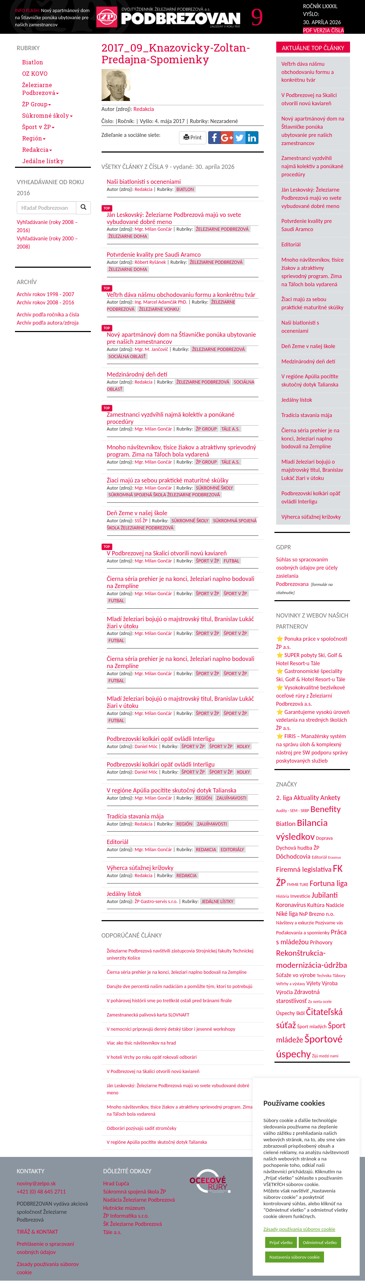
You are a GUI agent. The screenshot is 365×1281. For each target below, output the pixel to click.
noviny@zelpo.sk (36, 1183)
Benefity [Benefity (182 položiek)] (325, 809)
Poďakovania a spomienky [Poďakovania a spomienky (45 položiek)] (303, 932)
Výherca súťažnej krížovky (311, 516)
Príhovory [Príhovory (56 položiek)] (321, 942)
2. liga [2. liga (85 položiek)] (284, 798)
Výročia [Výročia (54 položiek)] (284, 992)
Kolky (243, 746)
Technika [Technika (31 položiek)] (324, 975)
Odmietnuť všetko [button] (320, 1242)
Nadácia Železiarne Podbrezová (139, 1199)
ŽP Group (36, 104)
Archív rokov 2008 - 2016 (45, 302)
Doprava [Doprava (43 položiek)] (324, 838)
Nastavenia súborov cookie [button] (294, 1257)
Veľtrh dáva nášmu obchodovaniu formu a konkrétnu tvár (308, 72)
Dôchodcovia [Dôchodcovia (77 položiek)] (293, 856)
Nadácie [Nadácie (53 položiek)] (335, 905)
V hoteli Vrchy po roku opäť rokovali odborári (152, 1057)
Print (193, 137)
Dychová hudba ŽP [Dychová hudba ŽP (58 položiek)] (297, 847)
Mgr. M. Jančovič (151, 349)
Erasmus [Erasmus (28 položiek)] (334, 857)
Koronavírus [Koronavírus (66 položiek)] (291, 905)
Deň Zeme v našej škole (308, 346)
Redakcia (37, 149)
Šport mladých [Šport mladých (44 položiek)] (312, 1027)
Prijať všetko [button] (281, 1242)
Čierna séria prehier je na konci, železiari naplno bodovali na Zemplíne (177, 972)
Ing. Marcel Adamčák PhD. (161, 302)
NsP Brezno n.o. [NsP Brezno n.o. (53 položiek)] (316, 914)
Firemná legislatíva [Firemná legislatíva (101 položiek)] (304, 869)
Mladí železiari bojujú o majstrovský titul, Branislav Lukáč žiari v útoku (312, 469)
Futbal (231, 561)
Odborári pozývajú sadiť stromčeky (141, 1128)
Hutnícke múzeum (124, 1208)
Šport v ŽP (38, 126)
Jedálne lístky (43, 161)
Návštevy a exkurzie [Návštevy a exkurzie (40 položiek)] (295, 923)
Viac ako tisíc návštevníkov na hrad (141, 1043)
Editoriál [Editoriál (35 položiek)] (319, 857)
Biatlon (32, 62)
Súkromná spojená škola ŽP (134, 1191)
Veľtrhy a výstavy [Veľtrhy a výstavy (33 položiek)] (290, 983)
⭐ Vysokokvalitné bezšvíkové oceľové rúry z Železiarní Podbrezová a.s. (310, 695)
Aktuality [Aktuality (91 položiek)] (306, 797)
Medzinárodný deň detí (308, 361)
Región (34, 138)
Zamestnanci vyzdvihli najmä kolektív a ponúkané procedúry (313, 166)
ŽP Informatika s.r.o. (126, 1215)
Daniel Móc (146, 746)
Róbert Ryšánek (150, 262)
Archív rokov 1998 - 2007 (45, 294)
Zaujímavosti (232, 798)
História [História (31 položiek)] (282, 896)
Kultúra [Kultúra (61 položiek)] (316, 904)
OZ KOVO (34, 73)
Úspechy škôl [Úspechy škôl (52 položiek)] (290, 1013)
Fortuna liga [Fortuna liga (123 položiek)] (329, 883)
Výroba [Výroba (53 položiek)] (330, 983)
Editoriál (291, 244)
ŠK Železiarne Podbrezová (132, 1224)
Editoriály (232, 850)
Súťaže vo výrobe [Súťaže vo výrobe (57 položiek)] (296, 975)
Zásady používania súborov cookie (299, 1229)
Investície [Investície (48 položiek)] (300, 896)
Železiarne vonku (159, 309)
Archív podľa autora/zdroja (47, 322)
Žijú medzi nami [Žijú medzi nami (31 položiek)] (325, 1055)
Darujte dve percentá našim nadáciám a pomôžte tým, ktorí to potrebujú (180, 986)
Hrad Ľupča (116, 1183)
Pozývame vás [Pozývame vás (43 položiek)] (329, 923)
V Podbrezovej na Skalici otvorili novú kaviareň (153, 1071)
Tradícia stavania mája (307, 415)
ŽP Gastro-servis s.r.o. (156, 901)
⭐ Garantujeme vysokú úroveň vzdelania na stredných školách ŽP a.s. (313, 720)
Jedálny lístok (297, 399)
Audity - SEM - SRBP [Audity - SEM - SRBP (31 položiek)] (292, 810)
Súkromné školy (47, 115)
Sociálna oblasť (127, 356)
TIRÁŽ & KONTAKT (37, 1231)
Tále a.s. (230, 429)
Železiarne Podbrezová (40, 88)
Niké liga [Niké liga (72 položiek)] (287, 914)
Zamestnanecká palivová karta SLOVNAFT (148, 1015)
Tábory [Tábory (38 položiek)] (339, 975)
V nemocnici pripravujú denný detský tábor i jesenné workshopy (171, 1029)
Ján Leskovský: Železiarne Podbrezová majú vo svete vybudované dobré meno (312, 197)
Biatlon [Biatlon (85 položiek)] (286, 824)
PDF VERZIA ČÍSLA (323, 30)
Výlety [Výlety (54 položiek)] (314, 983)
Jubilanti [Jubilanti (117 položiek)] (325, 895)
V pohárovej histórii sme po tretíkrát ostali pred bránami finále (169, 1001)
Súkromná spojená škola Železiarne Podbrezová (164, 495)
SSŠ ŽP (141, 521)
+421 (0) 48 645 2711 (41, 1191)
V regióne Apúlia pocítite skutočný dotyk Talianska (157, 1142)
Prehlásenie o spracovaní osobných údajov (45, 1247)
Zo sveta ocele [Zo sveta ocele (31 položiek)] (319, 1001)
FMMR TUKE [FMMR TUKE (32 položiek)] (298, 884)
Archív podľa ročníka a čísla (48, 314)
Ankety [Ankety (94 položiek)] (330, 797)
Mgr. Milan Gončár (153, 229)
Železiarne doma (128, 236)
